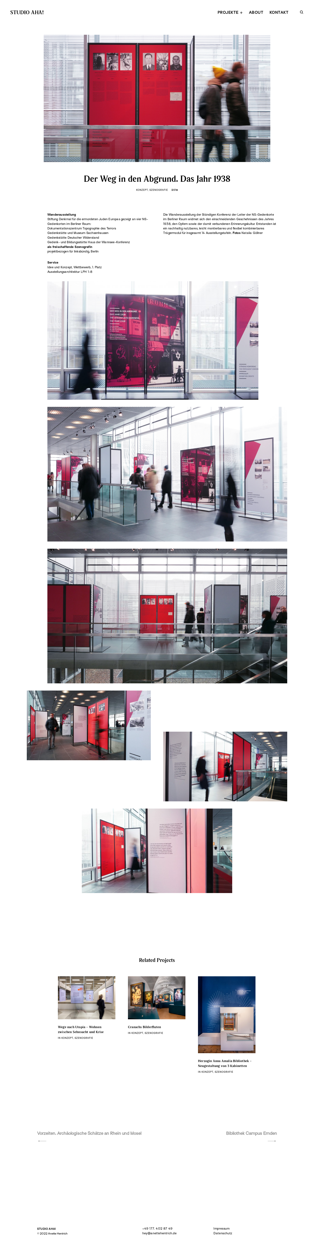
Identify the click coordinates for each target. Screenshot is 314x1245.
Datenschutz (222, 1233)
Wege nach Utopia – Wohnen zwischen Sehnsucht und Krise (81, 1029)
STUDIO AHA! (27, 12)
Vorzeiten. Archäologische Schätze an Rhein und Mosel (89, 1133)
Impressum (221, 1228)
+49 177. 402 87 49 (157, 1228)
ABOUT (256, 12)
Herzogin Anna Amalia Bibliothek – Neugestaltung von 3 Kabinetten (225, 1063)
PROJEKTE (228, 12)
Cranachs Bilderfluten (144, 1027)
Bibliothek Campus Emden (251, 1133)
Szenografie (158, 190)
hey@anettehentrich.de (159, 1233)
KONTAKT (279, 12)
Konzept (142, 190)
